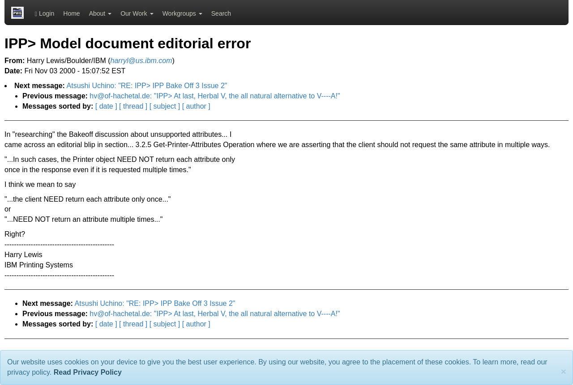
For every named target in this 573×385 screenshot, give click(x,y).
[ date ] (106, 106)
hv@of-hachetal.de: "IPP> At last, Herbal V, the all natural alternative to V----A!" (215, 96)
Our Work (137, 13)
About (100, 13)
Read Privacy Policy (88, 372)
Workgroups (182, 13)
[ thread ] (133, 106)
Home (71, 13)
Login (44, 13)
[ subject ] (165, 106)
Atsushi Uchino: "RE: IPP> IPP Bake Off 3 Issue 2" (147, 85)
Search (221, 13)
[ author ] (196, 106)
